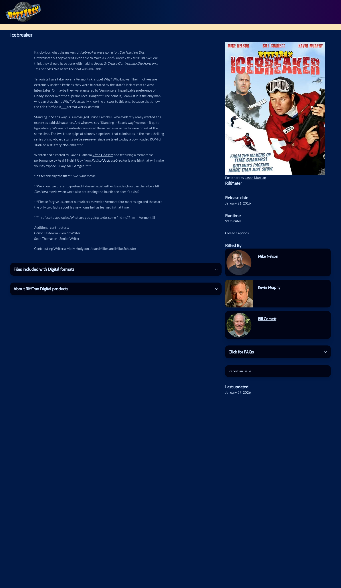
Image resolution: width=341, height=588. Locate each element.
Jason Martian (255, 178)
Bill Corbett (267, 318)
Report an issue (239, 371)
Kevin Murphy (269, 287)
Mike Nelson (268, 256)
